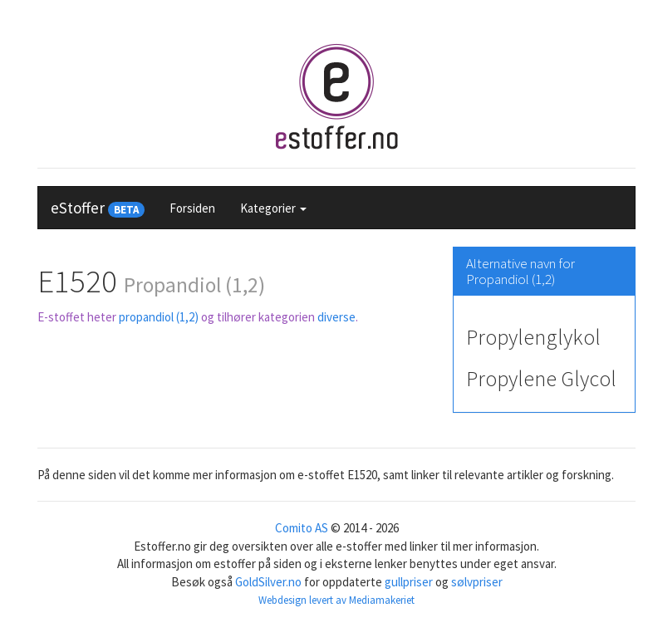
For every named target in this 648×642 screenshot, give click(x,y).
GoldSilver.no (268, 582)
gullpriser (409, 582)
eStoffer (98, 208)
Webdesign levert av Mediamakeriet (336, 600)
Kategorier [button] (273, 208)
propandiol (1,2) (159, 317)
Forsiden (192, 208)
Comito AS (301, 528)
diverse (336, 317)
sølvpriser (477, 582)
